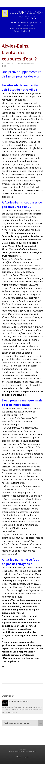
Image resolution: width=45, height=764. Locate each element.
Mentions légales (22, 757)
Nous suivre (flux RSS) (22, 31)
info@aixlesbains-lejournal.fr (25, 29)
